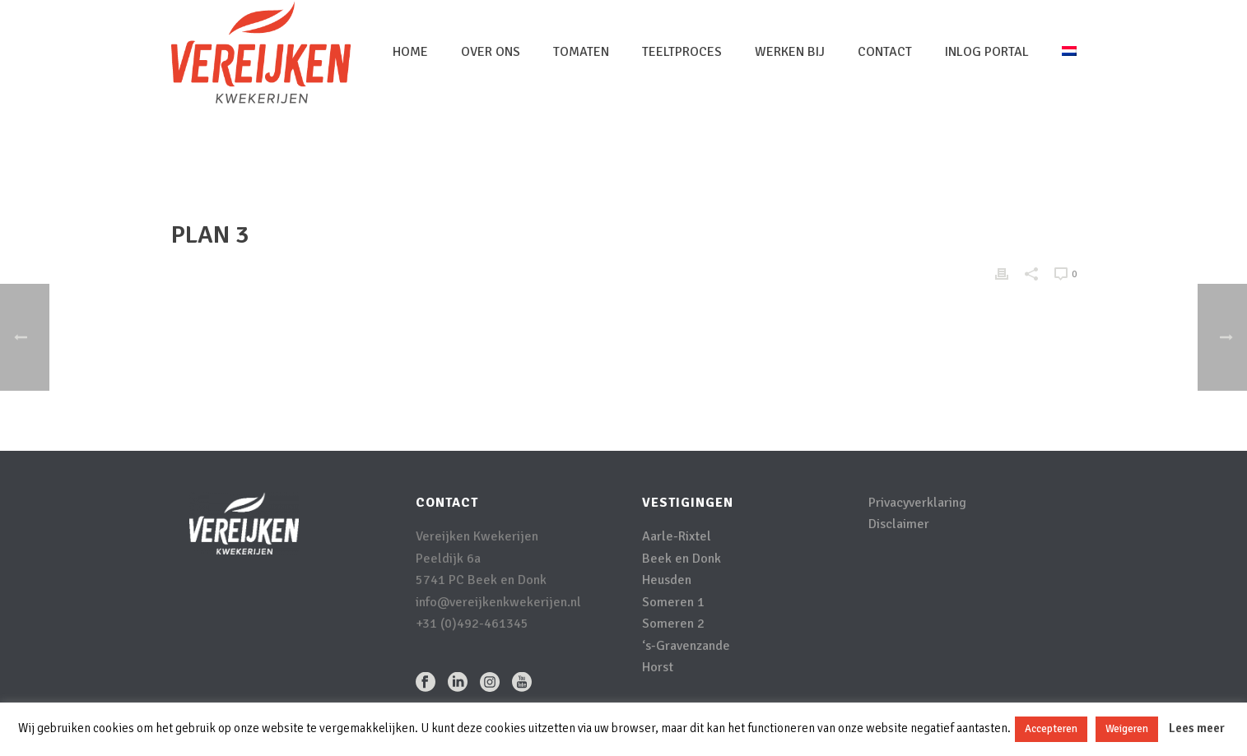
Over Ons (490, 52)
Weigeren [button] (1126, 728)
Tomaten (581, 52)
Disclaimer (898, 524)
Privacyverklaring (917, 502)
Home (410, 52)
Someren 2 (673, 623)
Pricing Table (991, 161)
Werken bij (790, 52)
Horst (657, 667)
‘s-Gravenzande (686, 646)
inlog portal (987, 52)
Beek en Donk (681, 558)
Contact (885, 52)
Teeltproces (682, 52)
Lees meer (1197, 728)
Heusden (666, 580)
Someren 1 (673, 602)
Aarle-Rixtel (676, 536)
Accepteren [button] (1051, 728)
